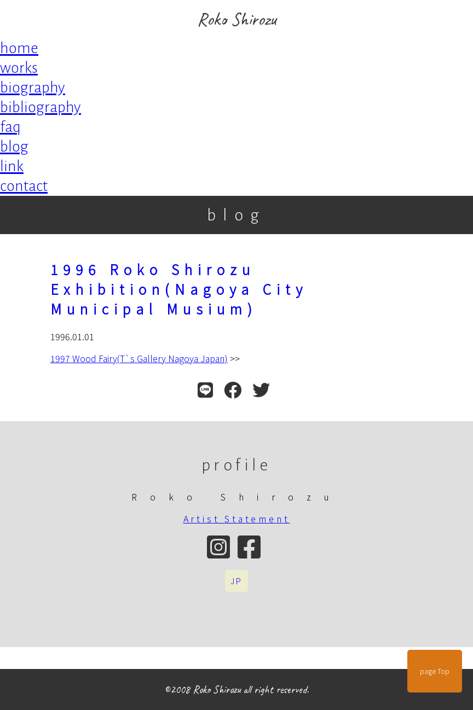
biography (32, 87)
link (12, 166)
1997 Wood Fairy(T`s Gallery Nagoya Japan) (139, 358)
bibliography (40, 107)
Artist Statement (236, 518)
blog (14, 146)
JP (236, 580)
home (19, 48)
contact (24, 186)
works (19, 68)
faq (10, 127)
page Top (434, 671)
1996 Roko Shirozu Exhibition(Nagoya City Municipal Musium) (179, 288)
